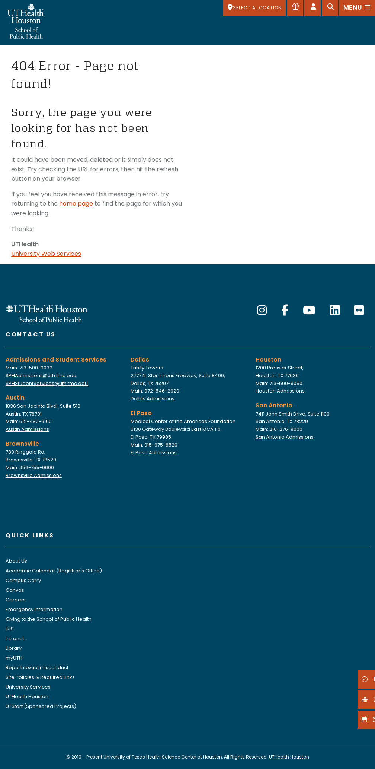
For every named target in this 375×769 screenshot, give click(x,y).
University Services (28, 686)
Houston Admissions (280, 390)
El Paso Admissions (154, 452)
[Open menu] (357, 8)
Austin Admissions (27, 429)
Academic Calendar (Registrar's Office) (54, 570)
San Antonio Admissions (285, 437)
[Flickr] (359, 310)
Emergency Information (34, 609)
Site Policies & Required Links (40, 677)
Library (14, 648)
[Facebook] (284, 310)
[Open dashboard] (312, 8)
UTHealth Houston (27, 696)
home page (76, 203)
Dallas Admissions (152, 398)
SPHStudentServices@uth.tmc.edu (47, 383)
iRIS (10, 628)
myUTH (14, 657)
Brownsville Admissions (34, 475)
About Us (16, 561)
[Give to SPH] (295, 8)
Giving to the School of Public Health (49, 619)
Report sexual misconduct (37, 667)
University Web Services (46, 254)
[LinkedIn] (335, 310)
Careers (16, 599)
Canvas (15, 590)
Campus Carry (23, 580)
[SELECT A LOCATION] (254, 8)
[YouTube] (309, 310)
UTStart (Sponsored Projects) (41, 706)
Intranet (15, 638)
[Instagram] (262, 310)
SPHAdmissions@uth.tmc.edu (41, 375)
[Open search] (330, 8)
